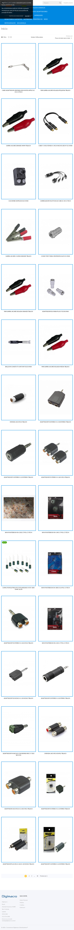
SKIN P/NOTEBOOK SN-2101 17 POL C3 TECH (55, 643)
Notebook (28, 19)
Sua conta (23, 896)
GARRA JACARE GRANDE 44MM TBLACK (18, 145)
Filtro (3, 37)
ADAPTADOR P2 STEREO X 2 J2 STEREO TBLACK (55, 808)
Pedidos (22, 902)
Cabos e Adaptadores (38, 11)
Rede (46, 19)
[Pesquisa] (60, 3)
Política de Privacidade (16, 16)
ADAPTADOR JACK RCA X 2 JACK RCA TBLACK (18, 808)
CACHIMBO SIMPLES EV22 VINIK (18, 201)
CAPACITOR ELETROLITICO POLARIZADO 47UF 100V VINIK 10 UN (18, 588)
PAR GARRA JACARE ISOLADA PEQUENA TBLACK (55, 90)
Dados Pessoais (24, 900)
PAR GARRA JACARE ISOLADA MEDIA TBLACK (55, 366)
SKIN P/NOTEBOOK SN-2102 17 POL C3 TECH (18, 532)
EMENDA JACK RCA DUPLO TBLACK (55, 753)
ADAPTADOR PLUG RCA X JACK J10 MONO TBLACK (18, 864)
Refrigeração (10, 23)
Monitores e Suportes (13, 19)
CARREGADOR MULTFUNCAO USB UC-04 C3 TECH (55, 201)
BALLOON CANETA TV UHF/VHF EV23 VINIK (18, 366)
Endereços (22, 907)
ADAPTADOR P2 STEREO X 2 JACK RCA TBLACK (55, 477)
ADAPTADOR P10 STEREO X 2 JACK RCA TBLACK (18, 643)
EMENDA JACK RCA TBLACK (18, 422)
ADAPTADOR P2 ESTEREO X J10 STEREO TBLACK (55, 698)
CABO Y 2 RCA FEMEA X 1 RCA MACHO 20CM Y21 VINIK (55, 145)
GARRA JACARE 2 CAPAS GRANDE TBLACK (18, 256)
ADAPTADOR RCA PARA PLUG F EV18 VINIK (55, 311)
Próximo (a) (44, 876)
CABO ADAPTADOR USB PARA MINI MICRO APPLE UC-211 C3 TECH (18, 91)
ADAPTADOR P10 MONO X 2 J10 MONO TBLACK (18, 698)
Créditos (22, 905)
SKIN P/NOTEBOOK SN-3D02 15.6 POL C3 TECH (55, 587)
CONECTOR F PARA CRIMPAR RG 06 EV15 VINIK (55, 256)
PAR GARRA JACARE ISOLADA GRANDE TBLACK (18, 311)
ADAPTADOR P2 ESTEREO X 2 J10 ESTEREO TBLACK (55, 422)
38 (37, 876)
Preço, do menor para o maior (62, 38)
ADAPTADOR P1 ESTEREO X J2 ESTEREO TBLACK (18, 477)
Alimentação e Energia (36, 8)
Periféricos (37, 19)
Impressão (38, 15)
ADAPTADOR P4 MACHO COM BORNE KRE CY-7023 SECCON (18, 754)
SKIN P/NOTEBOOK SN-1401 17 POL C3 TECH (55, 532)
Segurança (21, 23)
